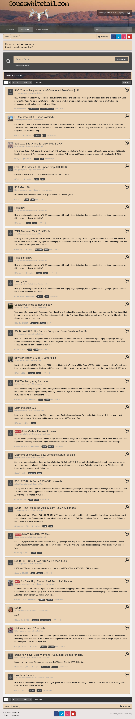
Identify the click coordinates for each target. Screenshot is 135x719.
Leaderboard (43, 29)
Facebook (113, 36)
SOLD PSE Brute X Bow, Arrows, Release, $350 (40, 561)
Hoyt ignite (20, 281)
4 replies (27, 159)
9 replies (36, 526)
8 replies (27, 179)
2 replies (27, 135)
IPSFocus (16, 712)
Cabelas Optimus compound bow (33, 304)
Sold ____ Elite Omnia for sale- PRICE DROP (38, 143)
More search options (21, 65)
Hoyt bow (19, 207)
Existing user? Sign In (107, 13)
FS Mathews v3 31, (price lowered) (34, 117)
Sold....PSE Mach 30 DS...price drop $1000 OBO (41, 167)
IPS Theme (7, 712)
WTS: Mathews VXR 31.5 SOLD (32, 231)
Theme (6, 715)
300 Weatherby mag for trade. (31, 381)
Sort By (126, 82)
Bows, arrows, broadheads (43, 190)
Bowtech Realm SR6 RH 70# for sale (35, 357)
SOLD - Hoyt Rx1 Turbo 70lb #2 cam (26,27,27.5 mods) (45, 507)
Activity (27, 29)
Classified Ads (38, 93)
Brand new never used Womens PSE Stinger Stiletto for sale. (48, 654)
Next (25, 82)
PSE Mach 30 (22, 187)
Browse (12, 29)
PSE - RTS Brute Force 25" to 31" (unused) (38, 481)
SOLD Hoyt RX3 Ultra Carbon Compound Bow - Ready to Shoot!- (50, 331)
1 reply (29, 249)
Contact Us (15, 715)
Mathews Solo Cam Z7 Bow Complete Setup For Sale (44, 454)
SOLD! (17, 607)
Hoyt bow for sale (24, 675)
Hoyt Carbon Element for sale (39, 431)
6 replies (32, 600)
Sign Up (121, 13)
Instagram (123, 36)
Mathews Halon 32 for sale (29, 628)
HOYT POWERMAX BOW (36, 534)
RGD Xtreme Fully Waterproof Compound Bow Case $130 (47, 90)
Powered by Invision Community (121, 714)
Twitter (118, 36)
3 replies (35, 446)
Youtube (129, 36)
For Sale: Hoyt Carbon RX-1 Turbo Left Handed (46, 581)
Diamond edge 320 (25, 407)
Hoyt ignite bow (23, 257)
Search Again (121, 59)
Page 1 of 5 (39, 82)
